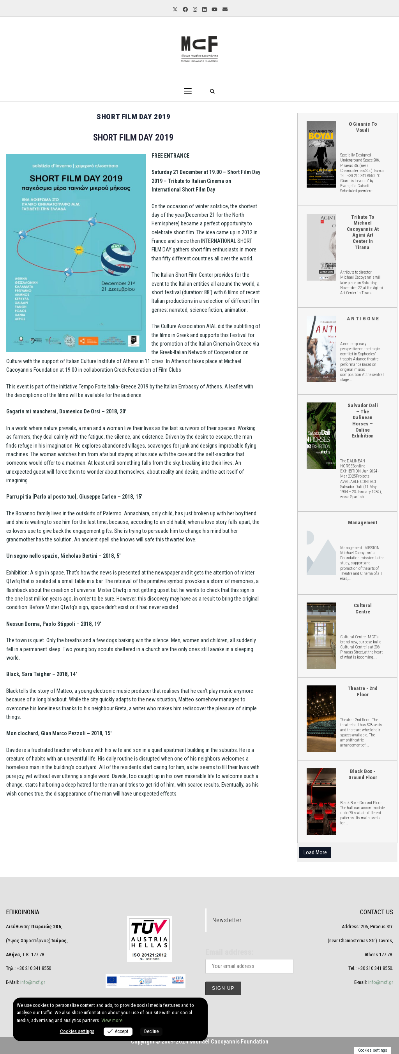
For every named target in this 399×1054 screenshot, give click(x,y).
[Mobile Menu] (187, 92)
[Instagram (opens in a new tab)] (194, 10)
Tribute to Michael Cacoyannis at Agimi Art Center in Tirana (321, 247)
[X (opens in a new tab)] (174, 10)
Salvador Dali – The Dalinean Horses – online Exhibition (321, 435)
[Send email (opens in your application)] (224, 10)
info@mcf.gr (32, 982)
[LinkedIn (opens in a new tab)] (203, 10)
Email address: (229, 952)
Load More (315, 852)
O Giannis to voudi (321, 154)
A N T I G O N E (321, 348)
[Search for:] (212, 92)
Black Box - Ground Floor (321, 801)
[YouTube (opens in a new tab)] (213, 10)
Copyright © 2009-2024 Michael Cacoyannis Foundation (199, 1041)
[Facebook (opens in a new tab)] (185, 10)
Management (362, 522)
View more (111, 1020)
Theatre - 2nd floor (321, 718)
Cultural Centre (321, 635)
